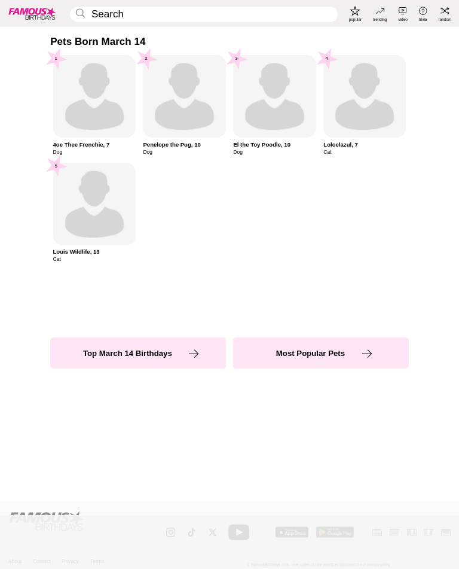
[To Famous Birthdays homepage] (32, 13)
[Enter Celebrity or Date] (203, 15)
